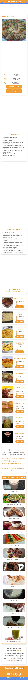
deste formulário (10, 660)
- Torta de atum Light (7, 470)
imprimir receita (14, 86)
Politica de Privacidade (9, 671)
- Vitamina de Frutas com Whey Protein (11, 463)
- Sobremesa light (6, 460)
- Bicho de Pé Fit (6, 465)
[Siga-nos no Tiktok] (20, 675)
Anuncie (17, 671)
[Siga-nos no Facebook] (16, 675)
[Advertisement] (14, 8)
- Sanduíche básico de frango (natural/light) (13, 468)
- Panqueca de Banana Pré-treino (10, 462)
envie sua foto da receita (14, 90)
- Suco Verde (5, 467)
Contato (23, 671)
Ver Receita (20, 307)
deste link (19, 650)
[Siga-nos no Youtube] (8, 675)
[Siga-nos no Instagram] (12, 675)
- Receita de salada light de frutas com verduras (13, 458)
